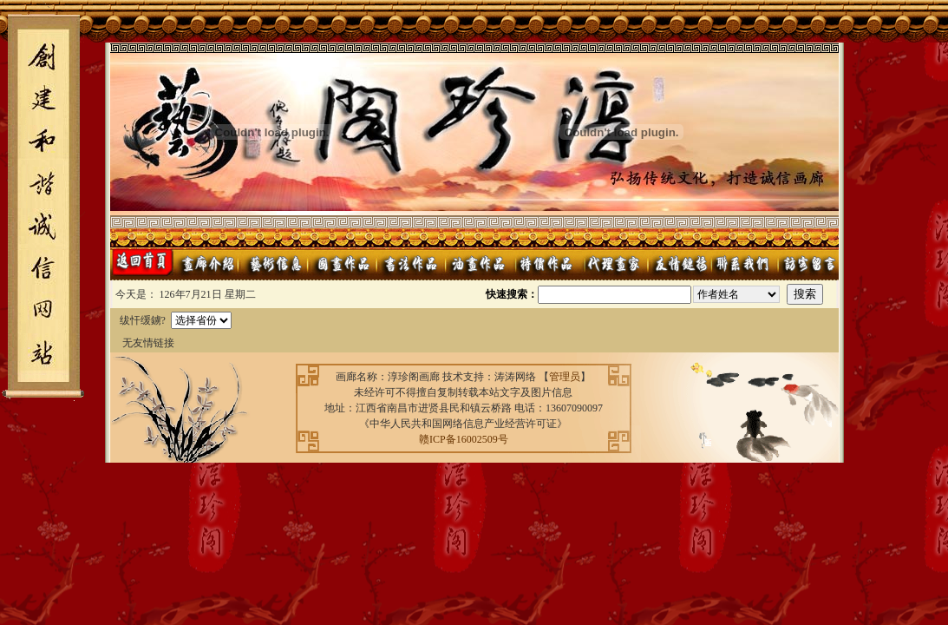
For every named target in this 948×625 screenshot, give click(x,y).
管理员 (564, 377)
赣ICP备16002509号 (463, 439)
